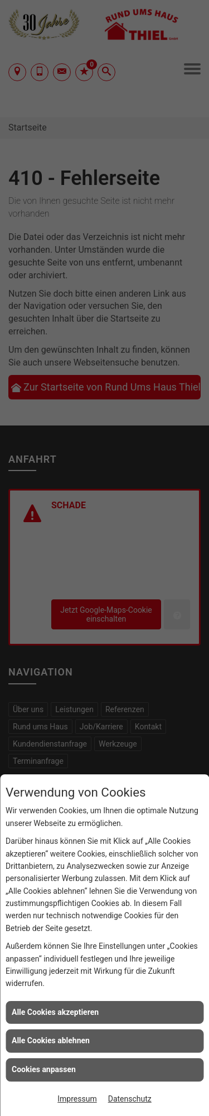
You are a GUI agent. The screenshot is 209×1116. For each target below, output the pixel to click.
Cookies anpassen (44, 1069)
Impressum (76, 1098)
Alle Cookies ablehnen (51, 1040)
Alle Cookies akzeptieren (55, 1012)
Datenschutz (130, 1098)
